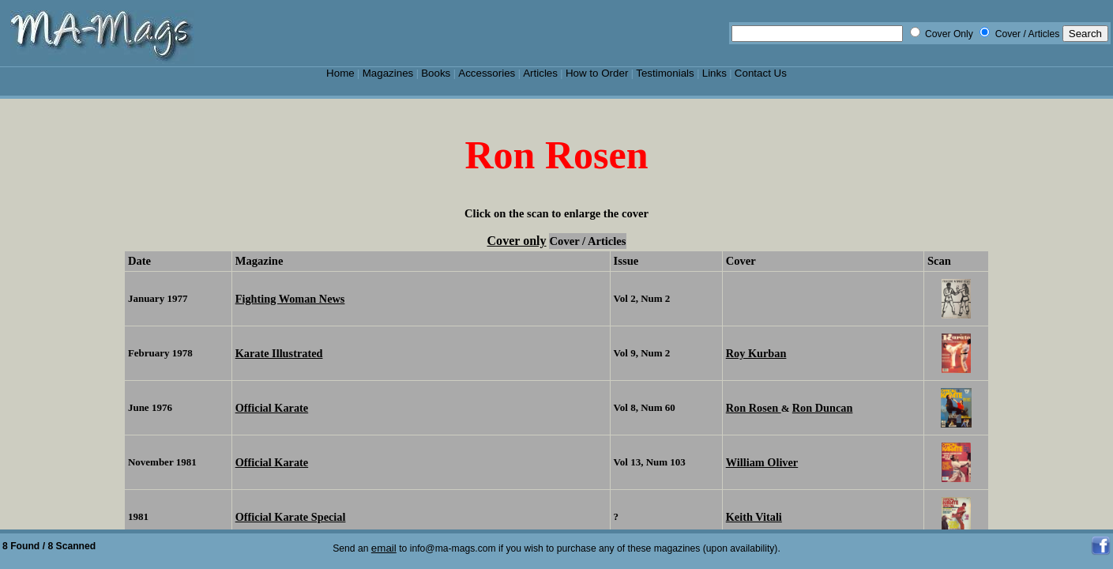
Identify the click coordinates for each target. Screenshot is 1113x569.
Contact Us (761, 73)
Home (340, 73)
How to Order (597, 73)
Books (435, 73)
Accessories (486, 73)
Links (714, 73)
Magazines (388, 73)
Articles (540, 73)
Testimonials (665, 73)
